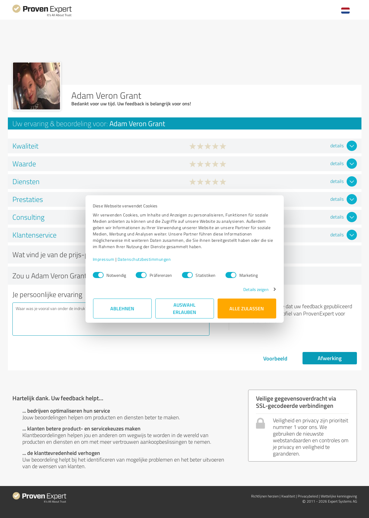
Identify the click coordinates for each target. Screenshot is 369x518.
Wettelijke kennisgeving (339, 496)
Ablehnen (122, 308)
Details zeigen (255, 289)
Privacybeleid (308, 496)
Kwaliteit (288, 496)
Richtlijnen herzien (265, 496)
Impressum (104, 259)
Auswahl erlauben (184, 308)
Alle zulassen (247, 308)
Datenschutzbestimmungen (144, 259)
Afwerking (329, 358)
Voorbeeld (275, 358)
